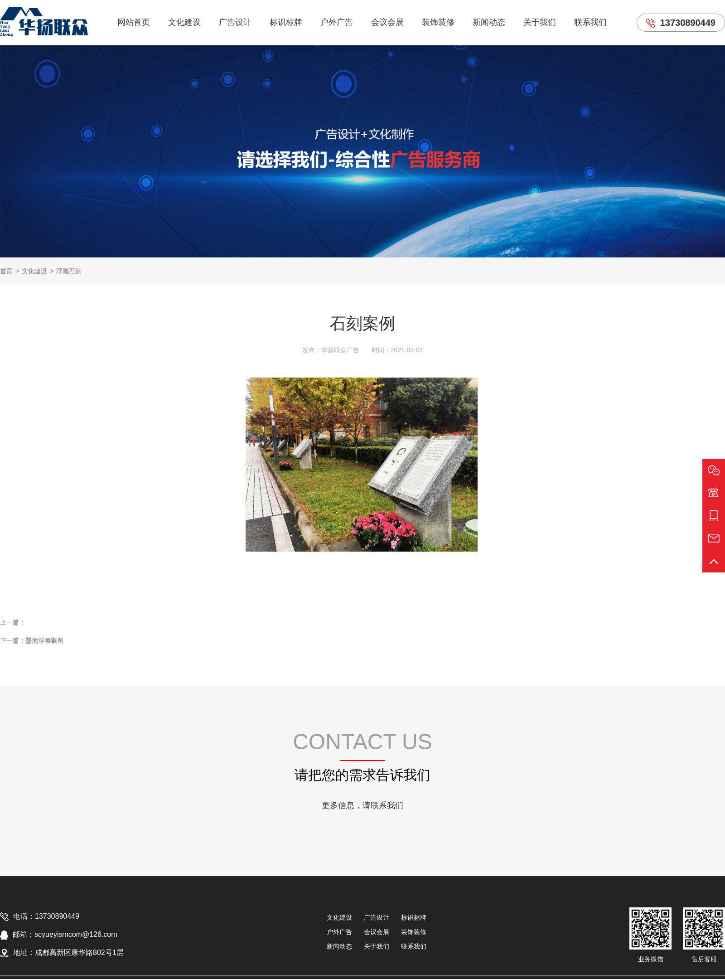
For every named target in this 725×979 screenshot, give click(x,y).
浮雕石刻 (69, 271)
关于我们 (539, 22)
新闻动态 (489, 22)
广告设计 (235, 22)
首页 (6, 271)
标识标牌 (286, 22)
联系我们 (590, 22)
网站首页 (133, 22)
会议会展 (387, 22)
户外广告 (336, 22)
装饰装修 (438, 22)
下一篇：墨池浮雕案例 (31, 640)
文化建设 (184, 22)
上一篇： (12, 622)
